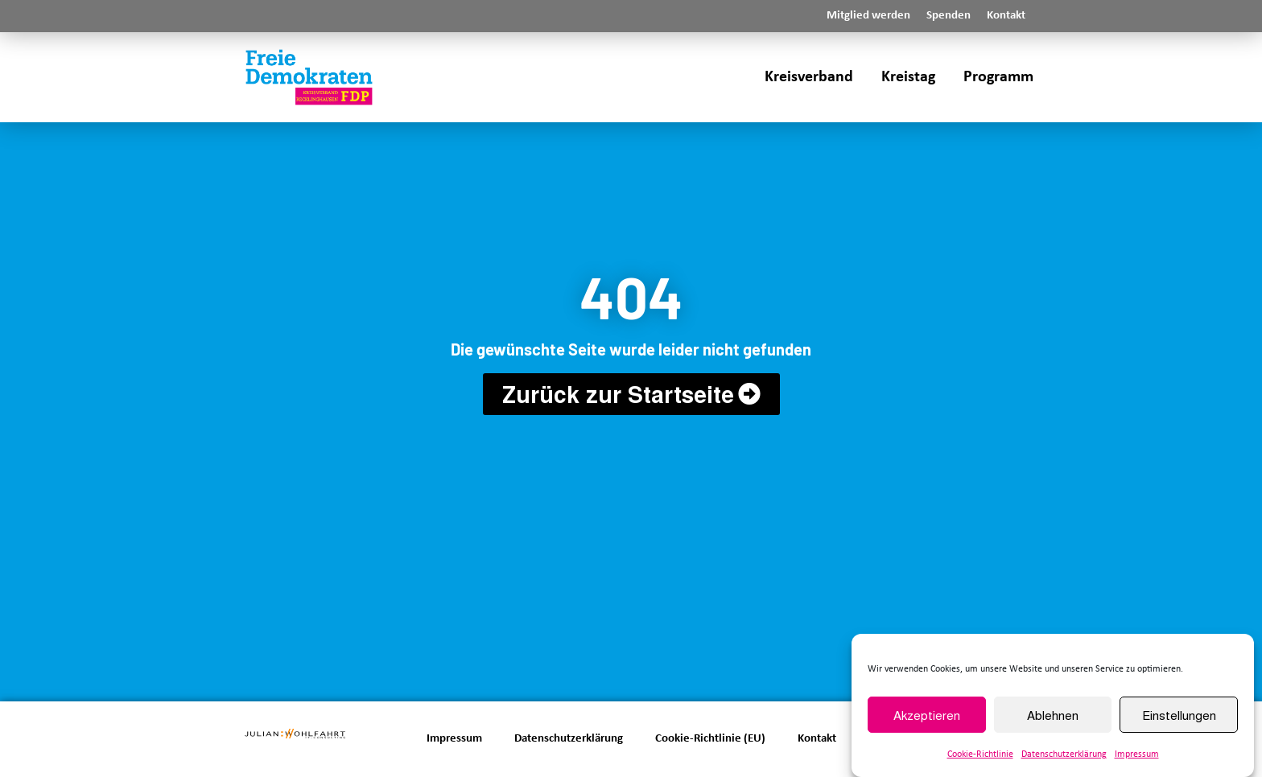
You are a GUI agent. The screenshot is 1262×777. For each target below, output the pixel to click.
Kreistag (908, 77)
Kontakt (1006, 16)
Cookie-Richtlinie (980, 754)
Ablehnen (1052, 714)
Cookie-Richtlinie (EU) (710, 739)
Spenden (948, 16)
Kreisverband (809, 77)
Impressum (1137, 754)
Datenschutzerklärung (1064, 754)
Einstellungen (1179, 714)
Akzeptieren (926, 714)
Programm (998, 77)
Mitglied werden (868, 16)
